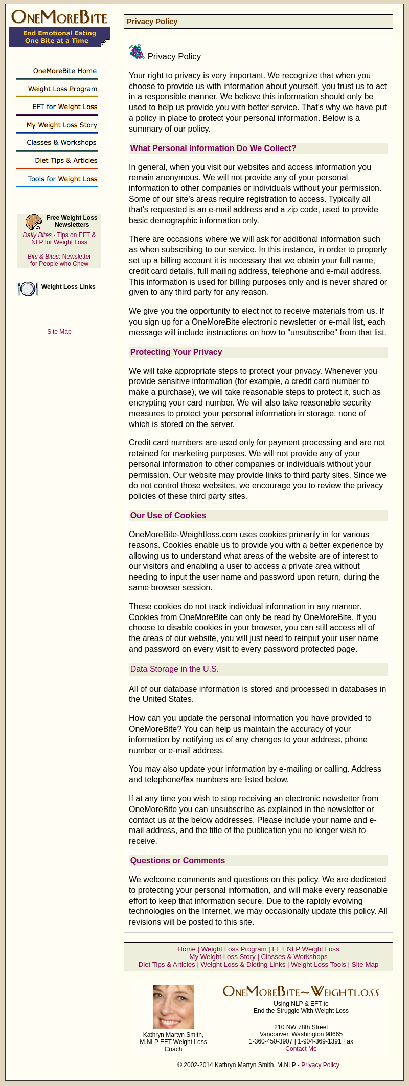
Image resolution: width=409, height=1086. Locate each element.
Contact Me (300, 1048)
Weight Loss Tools (318, 964)
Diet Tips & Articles (167, 964)
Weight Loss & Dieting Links (243, 964)
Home (186, 949)
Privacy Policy (320, 1065)
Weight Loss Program (234, 949)
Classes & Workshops (294, 957)
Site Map (365, 964)
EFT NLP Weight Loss (305, 949)
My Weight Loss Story (222, 957)
